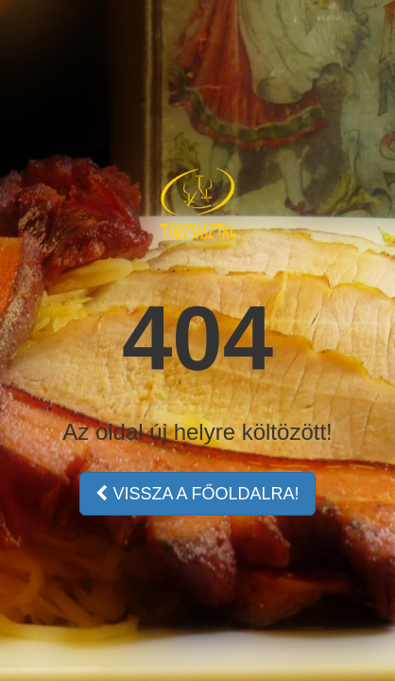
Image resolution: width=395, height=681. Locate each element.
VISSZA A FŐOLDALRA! (197, 493)
